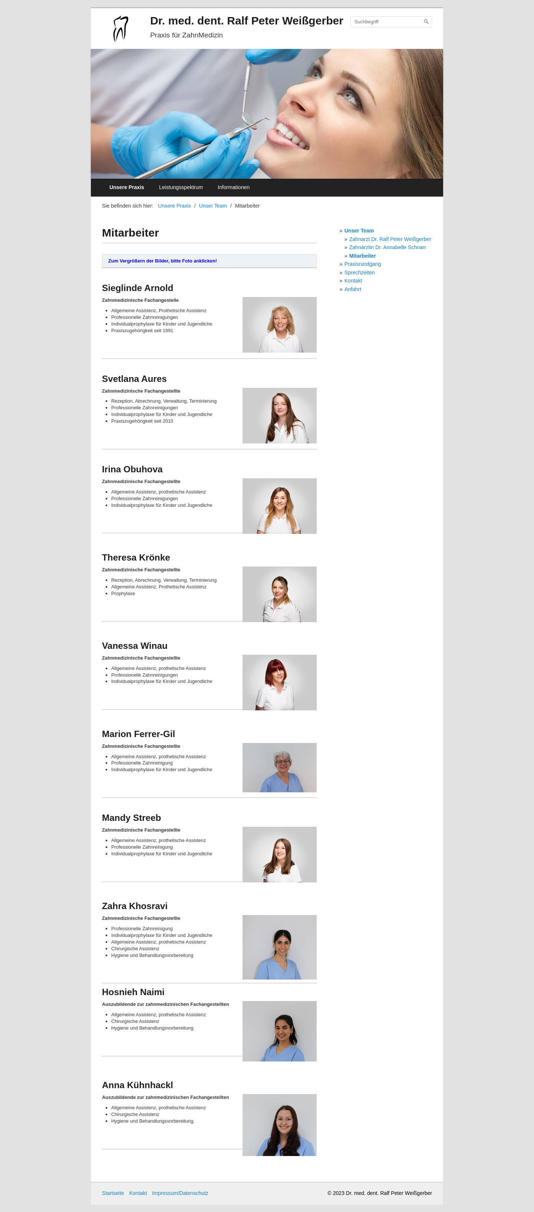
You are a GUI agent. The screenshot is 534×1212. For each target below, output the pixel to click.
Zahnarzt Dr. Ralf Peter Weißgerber (390, 239)
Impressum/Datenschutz (180, 1193)
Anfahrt (353, 289)
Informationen (234, 187)
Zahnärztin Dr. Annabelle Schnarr (387, 247)
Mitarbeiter (362, 256)
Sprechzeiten (360, 272)
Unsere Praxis (126, 187)
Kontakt (353, 281)
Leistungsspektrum (181, 187)
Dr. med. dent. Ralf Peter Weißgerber (246, 20)
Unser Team (359, 231)
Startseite (113, 1193)
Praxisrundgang (363, 264)
